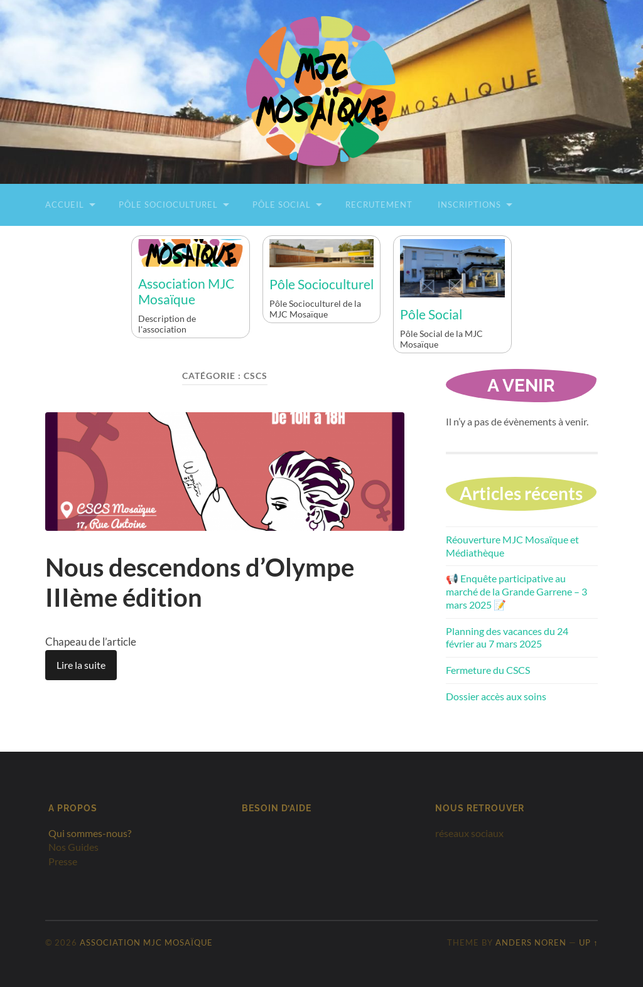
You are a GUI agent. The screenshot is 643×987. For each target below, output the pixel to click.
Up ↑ (588, 942)
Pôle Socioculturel (168, 205)
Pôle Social (281, 205)
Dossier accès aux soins (496, 696)
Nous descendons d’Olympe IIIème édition (199, 582)
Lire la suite (81, 665)
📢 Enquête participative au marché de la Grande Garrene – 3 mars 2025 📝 (516, 591)
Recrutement (379, 205)
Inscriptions (469, 205)
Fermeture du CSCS (488, 670)
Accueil (64, 205)
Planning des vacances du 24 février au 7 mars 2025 (507, 637)
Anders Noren (530, 942)
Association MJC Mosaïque (186, 291)
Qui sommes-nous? (89, 833)
